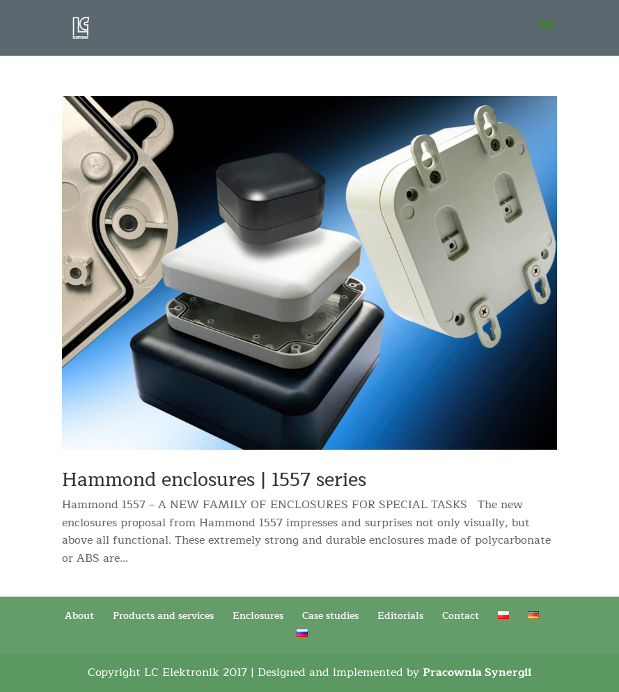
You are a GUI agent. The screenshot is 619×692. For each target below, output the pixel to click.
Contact (460, 616)
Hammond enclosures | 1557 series (214, 480)
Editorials (400, 616)
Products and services (163, 616)
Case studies (330, 616)
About (79, 616)
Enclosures (258, 616)
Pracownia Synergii (477, 672)
